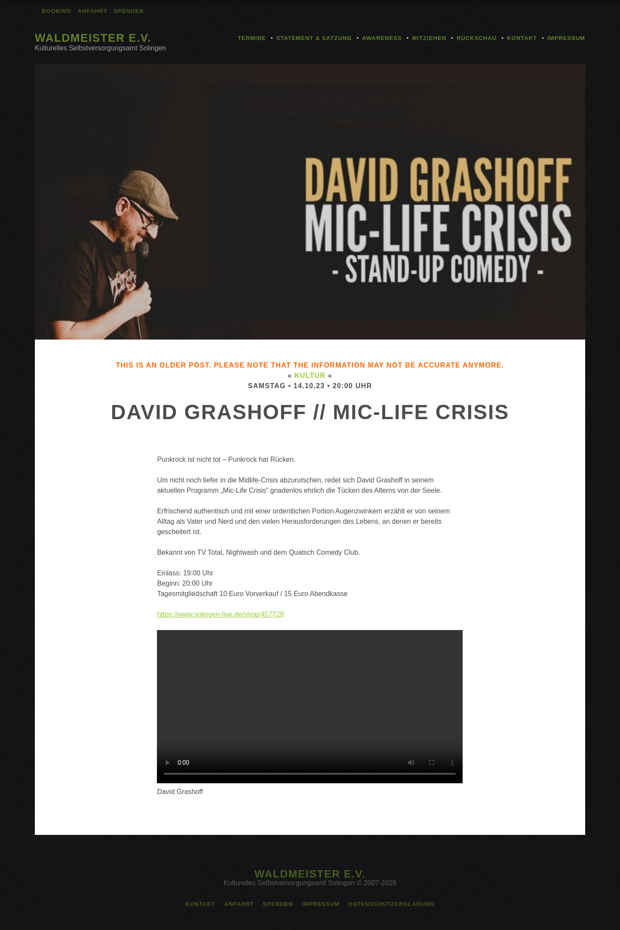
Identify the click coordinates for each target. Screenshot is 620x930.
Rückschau (477, 38)
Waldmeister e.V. (93, 37)
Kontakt (522, 38)
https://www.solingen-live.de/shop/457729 (220, 614)
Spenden (129, 11)
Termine (252, 38)
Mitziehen (429, 38)
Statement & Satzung (314, 38)
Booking (56, 11)
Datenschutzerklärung (391, 904)
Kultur (310, 375)
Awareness (382, 38)
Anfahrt (92, 11)
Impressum (566, 38)
